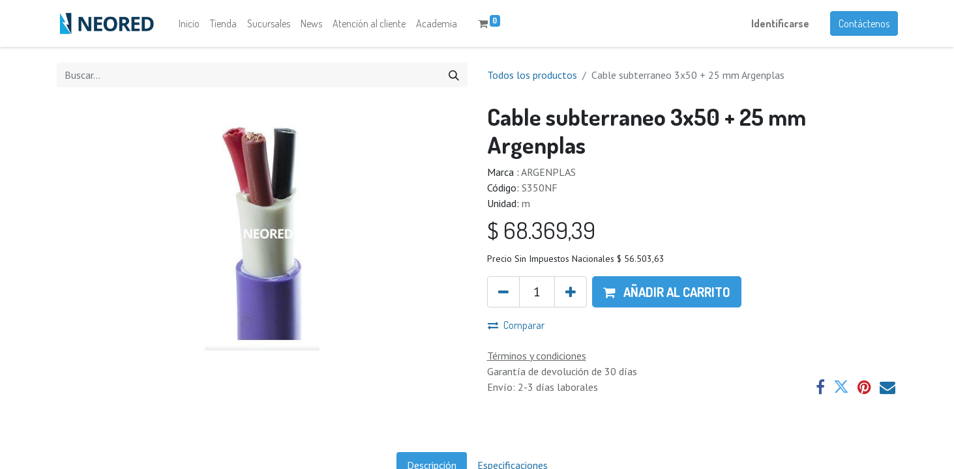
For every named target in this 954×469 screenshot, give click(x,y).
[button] (666, 291)
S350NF (540, 187)
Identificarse (780, 23)
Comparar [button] (516, 325)
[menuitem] (189, 23)
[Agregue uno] (570, 291)
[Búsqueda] (454, 75)
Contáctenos (864, 23)
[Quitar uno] (503, 291)
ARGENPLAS (548, 171)
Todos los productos (532, 74)
